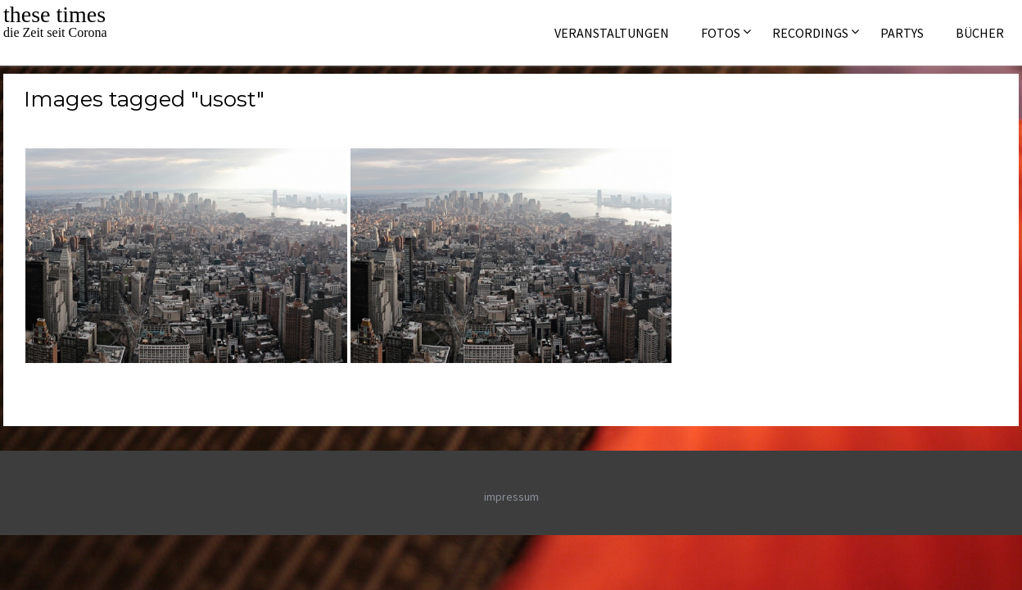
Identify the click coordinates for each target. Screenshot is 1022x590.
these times (54, 14)
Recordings (810, 33)
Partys (902, 33)
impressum (511, 496)
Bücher (980, 33)
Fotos (720, 33)
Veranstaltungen (611, 33)
